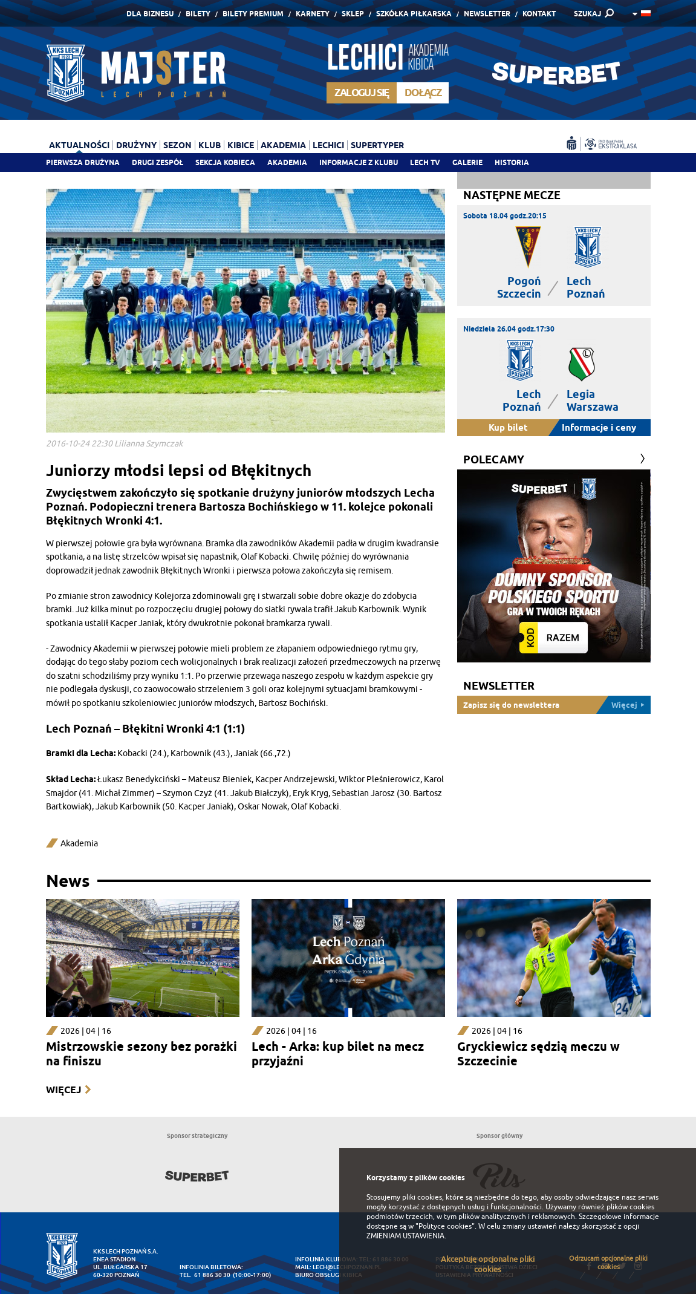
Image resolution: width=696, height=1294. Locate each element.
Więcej (63, 1090)
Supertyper (377, 145)
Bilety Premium (253, 13)
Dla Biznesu (150, 13)
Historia (512, 162)
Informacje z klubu (358, 162)
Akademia (287, 162)
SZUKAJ (587, 13)
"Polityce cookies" (445, 1226)
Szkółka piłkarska (414, 13)
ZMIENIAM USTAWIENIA (405, 1236)
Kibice (240, 145)
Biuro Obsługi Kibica (328, 1275)
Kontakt (539, 13)
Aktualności (79, 145)
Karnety (313, 13)
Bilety (198, 13)
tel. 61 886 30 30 (205, 1275)
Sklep (353, 13)
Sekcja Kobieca (225, 162)
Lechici (328, 145)
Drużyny (136, 145)
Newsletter (487, 13)
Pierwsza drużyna (83, 162)
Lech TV (425, 162)
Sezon (177, 145)
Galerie (467, 162)
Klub (209, 145)
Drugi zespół (157, 162)
